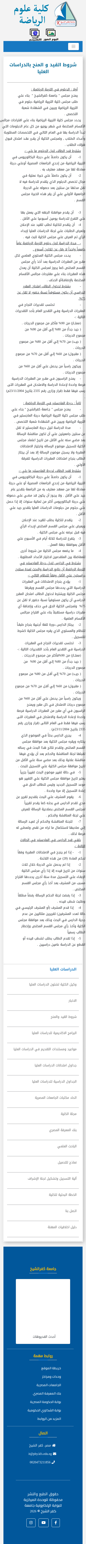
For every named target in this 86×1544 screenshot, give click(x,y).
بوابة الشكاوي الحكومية (44, 1410)
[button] (56, 1522)
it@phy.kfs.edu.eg (42, 1454)
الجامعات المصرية (48, 1385)
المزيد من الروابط (49, 1419)
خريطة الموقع (51, 1368)
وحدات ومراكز (51, 1376)
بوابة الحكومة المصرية (45, 1402)
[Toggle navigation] (73, 46)
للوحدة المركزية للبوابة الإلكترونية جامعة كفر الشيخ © (43, 1505)
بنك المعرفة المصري (47, 1393)
